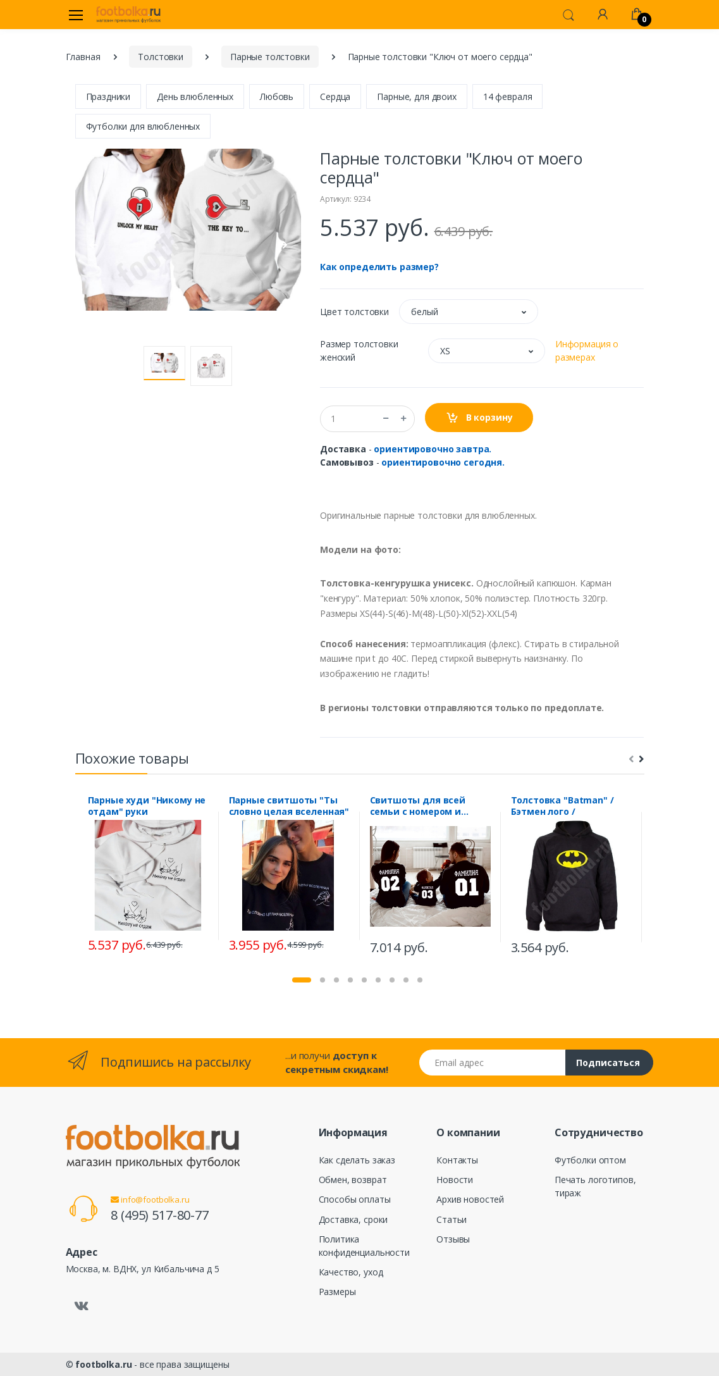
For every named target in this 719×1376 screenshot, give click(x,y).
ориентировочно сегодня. (443, 462)
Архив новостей (470, 1199)
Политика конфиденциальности (364, 1245)
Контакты (457, 1160)
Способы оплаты (355, 1199)
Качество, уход (351, 1272)
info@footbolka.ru (150, 1199)
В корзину (479, 418)
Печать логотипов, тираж (595, 1186)
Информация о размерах (586, 350)
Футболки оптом (590, 1160)
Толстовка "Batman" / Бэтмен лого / (562, 806)
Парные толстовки (270, 57)
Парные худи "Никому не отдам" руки (147, 806)
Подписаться (608, 1063)
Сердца (335, 96)
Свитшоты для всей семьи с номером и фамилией (418, 806)
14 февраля (507, 96)
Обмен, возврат (353, 1180)
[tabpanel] (148, 875)
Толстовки (160, 57)
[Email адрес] (492, 1062)
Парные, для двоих (417, 96)
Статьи (451, 1219)
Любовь (276, 96)
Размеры (337, 1292)
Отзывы (453, 1239)
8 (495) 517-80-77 (160, 1215)
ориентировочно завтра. (432, 449)
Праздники (108, 96)
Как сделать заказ (357, 1160)
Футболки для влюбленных (143, 126)
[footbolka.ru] (128, 14)
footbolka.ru (103, 1364)
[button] (568, 13)
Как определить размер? (379, 267)
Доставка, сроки (353, 1219)
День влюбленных (195, 96)
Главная (83, 57)
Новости (454, 1180)
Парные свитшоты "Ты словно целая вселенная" (289, 806)
